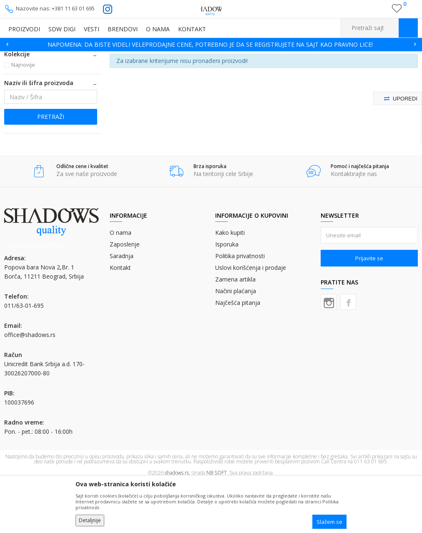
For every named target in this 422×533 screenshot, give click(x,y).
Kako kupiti (230, 284)
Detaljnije (90, 520)
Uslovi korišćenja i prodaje (250, 319)
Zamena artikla (235, 330)
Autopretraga (313, 69)
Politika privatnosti (240, 307)
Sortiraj (350, 69)
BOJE (68, 56)
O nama (120, 284)
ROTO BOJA (94, 56)
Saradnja (121, 307)
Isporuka (227, 295)
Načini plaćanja (235, 342)
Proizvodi (46, 56)
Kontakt (120, 319)
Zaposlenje (125, 295)
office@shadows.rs (29, 386)
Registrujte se (379, 11)
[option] (211, 44)
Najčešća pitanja (237, 354)
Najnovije (23, 116)
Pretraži (50, 168)
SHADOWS (16, 56)
